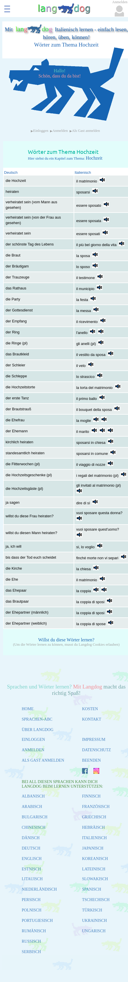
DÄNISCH (31, 838)
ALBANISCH (33, 796)
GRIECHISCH (94, 817)
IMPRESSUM (93, 739)
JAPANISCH (92, 848)
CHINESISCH (33, 827)
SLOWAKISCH (95, 879)
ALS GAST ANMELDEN (43, 760)
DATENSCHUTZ (96, 750)
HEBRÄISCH (93, 827)
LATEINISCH (93, 869)
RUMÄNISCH (34, 931)
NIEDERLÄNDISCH (39, 889)
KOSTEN (90, 709)
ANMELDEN (33, 750)
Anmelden (60, 131)
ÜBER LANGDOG (38, 730)
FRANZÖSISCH (96, 806)
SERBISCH (31, 952)
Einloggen (40, 131)
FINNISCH (91, 796)
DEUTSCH (31, 848)
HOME (28, 709)
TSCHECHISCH (96, 900)
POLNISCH (31, 910)
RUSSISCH (31, 941)
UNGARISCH (94, 931)
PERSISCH (31, 900)
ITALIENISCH (94, 838)
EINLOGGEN (33, 739)
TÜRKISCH (92, 910)
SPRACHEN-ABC (37, 719)
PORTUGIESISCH (37, 920)
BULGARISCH (34, 817)
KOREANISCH (95, 859)
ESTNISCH (31, 869)
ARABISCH (32, 806)
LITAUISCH (32, 879)
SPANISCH (91, 889)
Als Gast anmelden (86, 131)
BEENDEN (91, 760)
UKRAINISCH (94, 920)
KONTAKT (91, 719)
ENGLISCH (32, 859)
